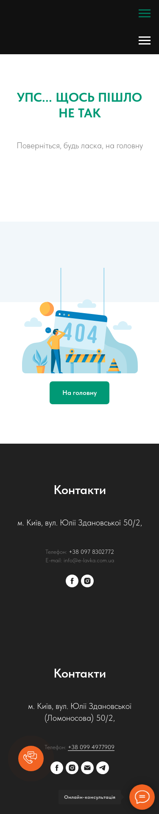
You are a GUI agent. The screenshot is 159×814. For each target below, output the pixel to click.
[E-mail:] (87, 767)
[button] (31, 758)
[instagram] (87, 581)
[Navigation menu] (145, 13)
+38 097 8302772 (91, 551)
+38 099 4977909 (91, 747)
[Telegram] (102, 767)
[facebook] (72, 581)
